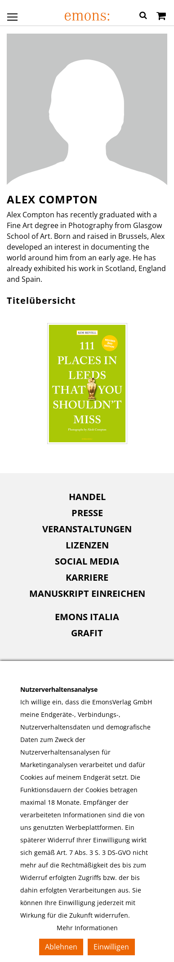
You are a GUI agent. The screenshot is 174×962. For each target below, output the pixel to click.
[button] (143, 16)
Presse (87, 513)
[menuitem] (87, 497)
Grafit (87, 633)
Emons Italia (87, 617)
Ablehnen (61, 947)
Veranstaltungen (87, 529)
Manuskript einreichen (87, 593)
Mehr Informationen (87, 927)
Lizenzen (87, 545)
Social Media (87, 561)
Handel (87, 497)
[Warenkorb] (161, 16)
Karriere (87, 577)
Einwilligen (111, 947)
